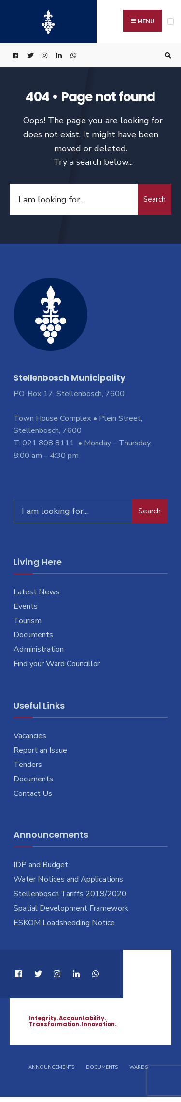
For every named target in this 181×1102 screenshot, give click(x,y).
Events (26, 606)
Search (154, 199)
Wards (138, 1067)
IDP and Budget (41, 865)
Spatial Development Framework (71, 908)
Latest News (37, 592)
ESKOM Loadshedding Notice (64, 922)
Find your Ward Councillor (57, 664)
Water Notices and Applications (68, 879)
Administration (39, 649)
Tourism (28, 621)
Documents (33, 635)
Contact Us (33, 793)
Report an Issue (40, 750)
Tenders (28, 764)
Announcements (51, 1067)
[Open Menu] (170, 21)
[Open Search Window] (166, 55)
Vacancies (30, 735)
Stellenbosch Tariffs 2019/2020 (70, 893)
